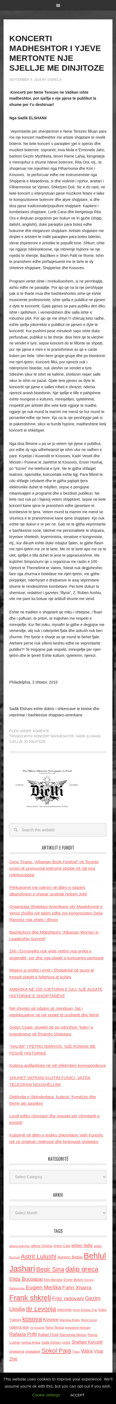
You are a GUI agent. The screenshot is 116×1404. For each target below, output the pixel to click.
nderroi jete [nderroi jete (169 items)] (19, 1327)
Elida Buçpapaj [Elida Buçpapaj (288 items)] (26, 1279)
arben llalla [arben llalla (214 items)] (82, 1245)
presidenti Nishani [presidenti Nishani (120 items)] (77, 1327)
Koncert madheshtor (54, 736)
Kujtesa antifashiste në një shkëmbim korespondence (57, 1065)
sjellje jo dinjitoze (27, 742)
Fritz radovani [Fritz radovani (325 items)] (68, 1298)
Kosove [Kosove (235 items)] (50, 1319)
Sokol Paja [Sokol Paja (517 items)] (56, 1350)
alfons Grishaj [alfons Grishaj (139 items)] (41, 1246)
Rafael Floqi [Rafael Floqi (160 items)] (48, 1334)
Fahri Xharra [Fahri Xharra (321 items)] (76, 1287)
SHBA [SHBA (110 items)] (66, 1342)
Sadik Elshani (88, 736)
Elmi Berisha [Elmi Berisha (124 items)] (53, 1280)
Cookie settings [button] (46, 1395)
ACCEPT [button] (77, 1395)
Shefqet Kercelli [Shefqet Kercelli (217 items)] (87, 1342)
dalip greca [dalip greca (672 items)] (81, 1269)
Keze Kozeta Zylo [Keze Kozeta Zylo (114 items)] (85, 1309)
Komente (41, 731)
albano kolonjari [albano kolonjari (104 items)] (19, 1246)
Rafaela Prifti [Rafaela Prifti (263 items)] (23, 1334)
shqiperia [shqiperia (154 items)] (16, 1351)
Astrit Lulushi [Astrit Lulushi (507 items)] (38, 1256)
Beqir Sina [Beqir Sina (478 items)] (50, 1269)
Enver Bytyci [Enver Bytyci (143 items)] (73, 1280)
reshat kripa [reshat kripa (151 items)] (30, 1342)
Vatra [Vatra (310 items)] (87, 1351)
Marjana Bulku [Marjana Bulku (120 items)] (70, 1320)
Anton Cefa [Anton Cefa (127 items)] (61, 1246)
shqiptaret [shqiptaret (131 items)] (32, 1351)
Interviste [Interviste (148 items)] (64, 1310)
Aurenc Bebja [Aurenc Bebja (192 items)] (69, 1257)
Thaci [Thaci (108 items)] (76, 1351)
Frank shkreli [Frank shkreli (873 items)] (30, 1298)
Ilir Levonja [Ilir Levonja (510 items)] (41, 1308)
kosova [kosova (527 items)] (32, 1318)
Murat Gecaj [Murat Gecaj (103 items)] (89, 1320)
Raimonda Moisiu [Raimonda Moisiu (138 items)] (73, 1335)
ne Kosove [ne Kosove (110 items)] (37, 1327)
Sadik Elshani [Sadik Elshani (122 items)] (51, 1342)
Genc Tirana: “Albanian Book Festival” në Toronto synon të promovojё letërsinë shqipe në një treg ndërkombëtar (54, 868)
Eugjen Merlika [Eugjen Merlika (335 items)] (43, 1287)
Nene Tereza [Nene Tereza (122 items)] (55, 1327)
